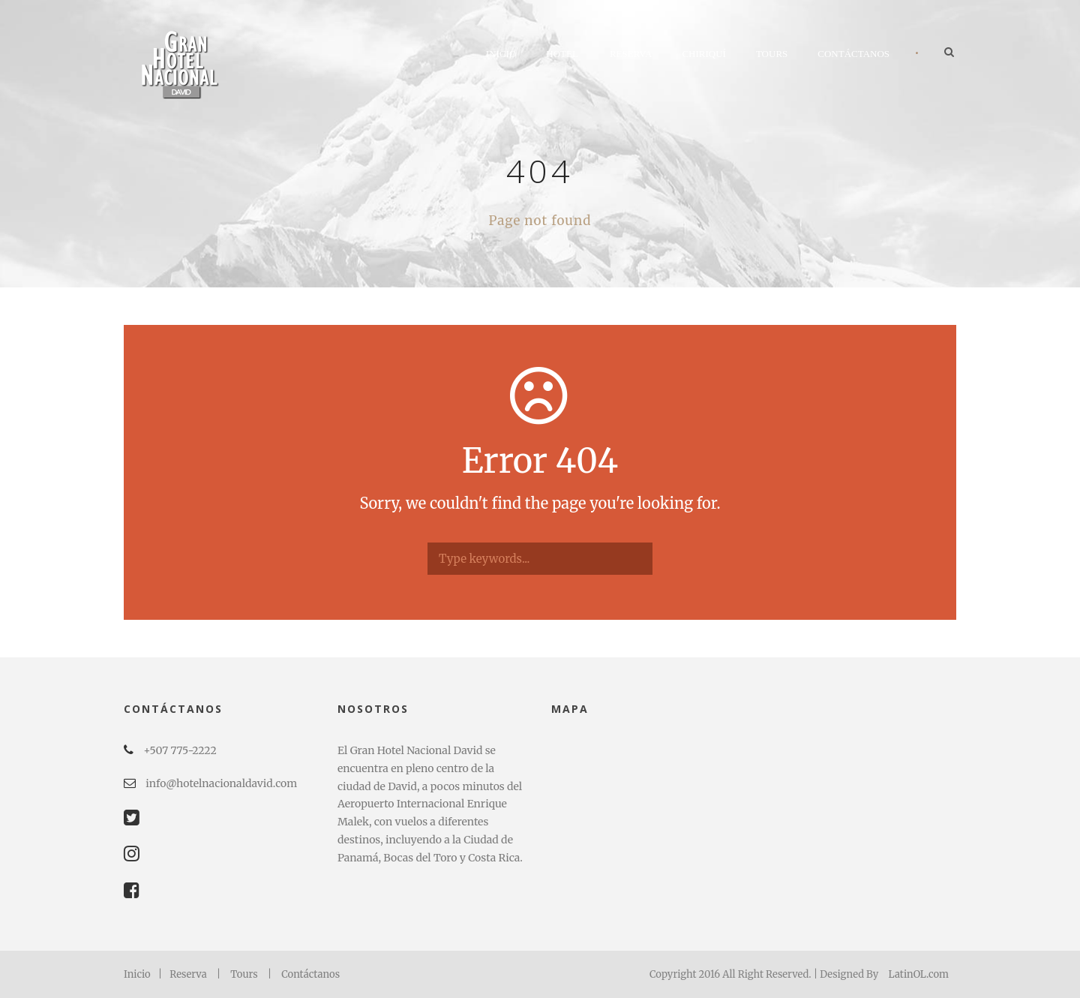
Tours (772, 53)
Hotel (562, 53)
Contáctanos (854, 53)
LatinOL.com (918, 974)
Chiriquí (704, 53)
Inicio (501, 53)
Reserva (631, 53)
